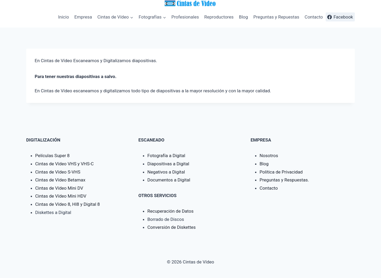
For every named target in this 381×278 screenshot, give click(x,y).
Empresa (83, 17)
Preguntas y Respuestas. (284, 180)
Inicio (63, 17)
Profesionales (185, 17)
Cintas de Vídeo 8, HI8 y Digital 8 (67, 204)
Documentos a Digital (168, 180)
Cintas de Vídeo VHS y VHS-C (64, 163)
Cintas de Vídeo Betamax (60, 180)
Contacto (314, 17)
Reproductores (219, 17)
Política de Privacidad (281, 172)
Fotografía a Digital (166, 155)
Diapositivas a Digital (168, 163)
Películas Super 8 (52, 155)
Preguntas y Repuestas (276, 17)
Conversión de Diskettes (171, 227)
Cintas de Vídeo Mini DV (59, 188)
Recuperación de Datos (170, 211)
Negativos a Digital (166, 172)
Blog (243, 17)
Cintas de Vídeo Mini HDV (60, 196)
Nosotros (269, 155)
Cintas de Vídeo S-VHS (57, 172)
